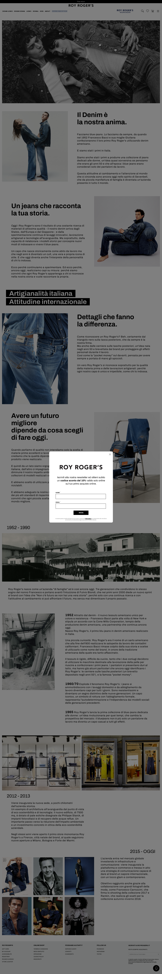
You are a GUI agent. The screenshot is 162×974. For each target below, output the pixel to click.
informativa (88, 518)
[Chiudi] (110, 454)
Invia (81, 513)
